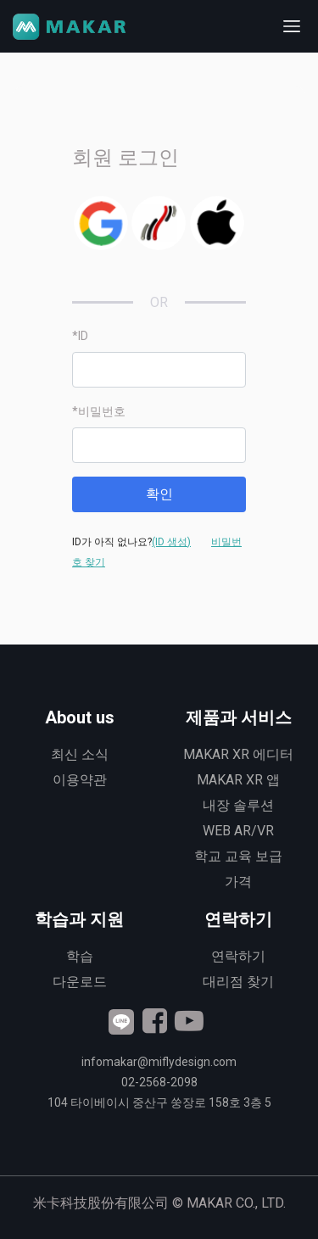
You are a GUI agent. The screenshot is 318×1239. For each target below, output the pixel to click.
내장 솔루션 (238, 805)
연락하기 (238, 956)
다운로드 (80, 982)
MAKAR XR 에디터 (238, 754)
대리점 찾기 (238, 982)
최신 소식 (80, 754)
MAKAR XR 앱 (238, 780)
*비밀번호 (99, 411)
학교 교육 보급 (238, 856)
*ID (80, 336)
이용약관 (80, 780)
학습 (79, 956)
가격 (238, 881)
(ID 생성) (171, 542)
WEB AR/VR (238, 831)
